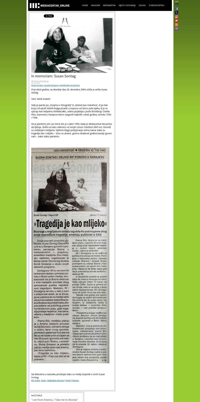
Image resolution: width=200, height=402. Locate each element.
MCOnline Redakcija (40, 81)
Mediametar (109, 5)
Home (85, 5)
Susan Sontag (37, 85)
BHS (176, 1)
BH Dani (35, 380)
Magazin (95, 5)
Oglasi (142, 5)
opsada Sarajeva (51, 85)
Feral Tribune (72, 380)
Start (43, 380)
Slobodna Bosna (55, 380)
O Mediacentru (156, 5)
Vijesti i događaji (127, 5)
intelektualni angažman (69, 85)
